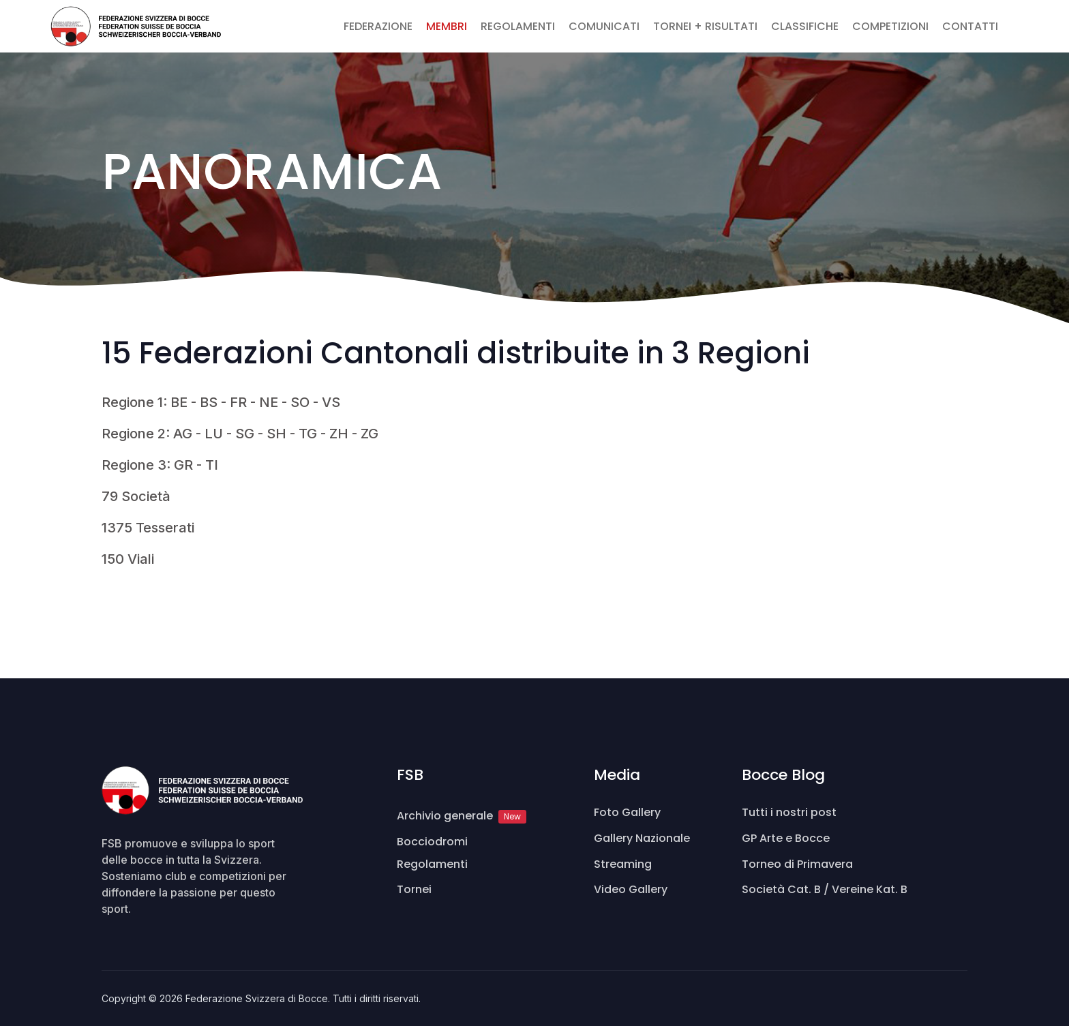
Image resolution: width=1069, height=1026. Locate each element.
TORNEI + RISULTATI (705, 26)
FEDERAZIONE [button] (378, 26)
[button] (1012, 18)
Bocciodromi (432, 841)
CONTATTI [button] (970, 26)
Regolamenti (432, 864)
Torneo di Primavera (797, 864)
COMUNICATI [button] (604, 26)
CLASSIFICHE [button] (805, 26)
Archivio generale (461, 816)
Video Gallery (630, 889)
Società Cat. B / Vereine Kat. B (824, 889)
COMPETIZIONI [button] (890, 26)
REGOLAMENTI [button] (518, 26)
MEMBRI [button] (446, 26)
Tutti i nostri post (789, 812)
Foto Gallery (627, 812)
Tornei (414, 889)
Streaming (623, 864)
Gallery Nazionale (642, 838)
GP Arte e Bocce (786, 838)
